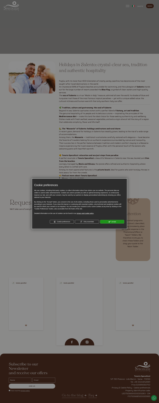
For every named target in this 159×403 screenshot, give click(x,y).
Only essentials (87, 222)
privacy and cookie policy (85, 213)
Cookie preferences (62, 222)
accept (112, 222)
